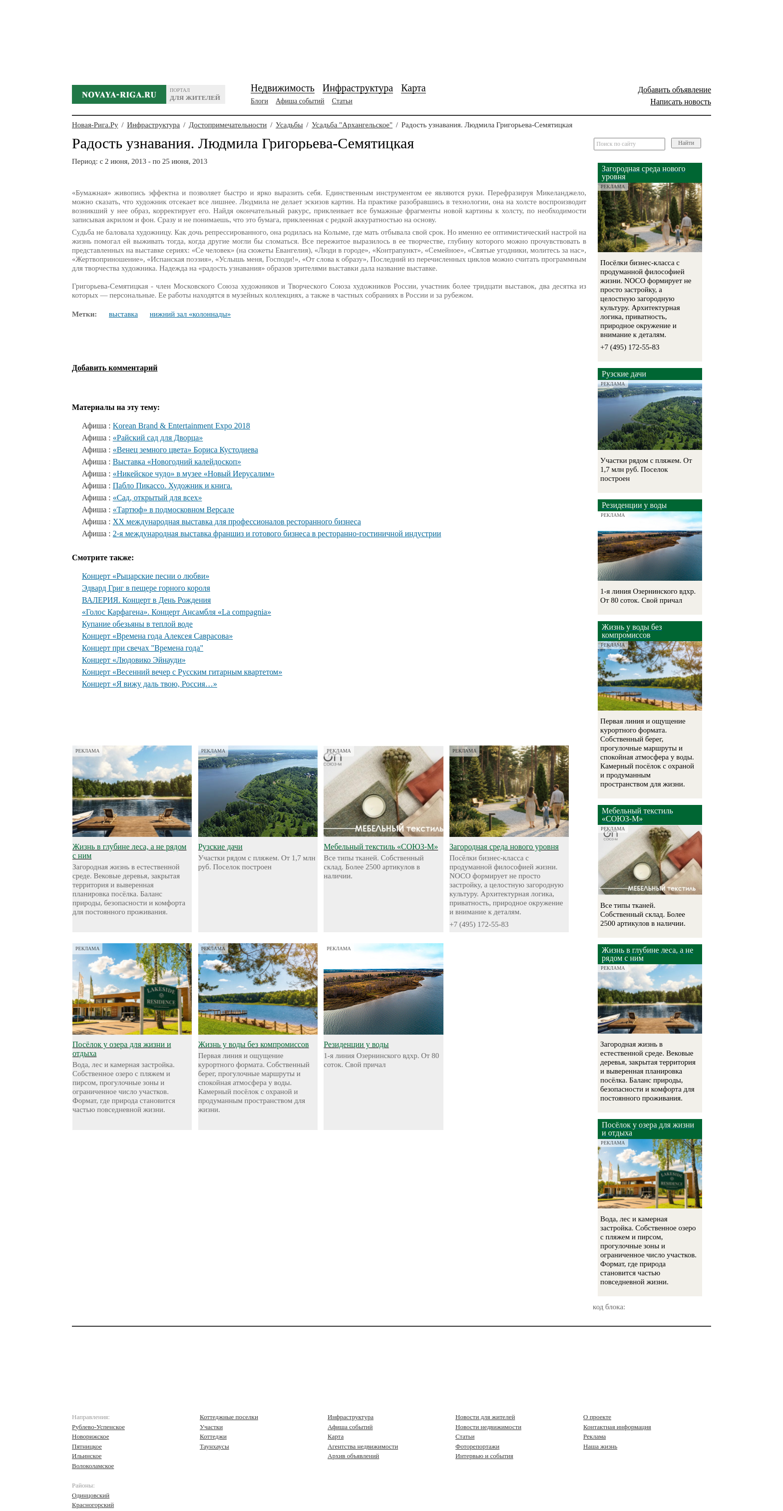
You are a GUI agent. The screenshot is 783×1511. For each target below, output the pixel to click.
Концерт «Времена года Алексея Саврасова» (157, 636)
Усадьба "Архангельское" (352, 125)
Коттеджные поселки (229, 1417)
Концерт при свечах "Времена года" (142, 648)
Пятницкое (87, 1446)
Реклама (594, 1436)
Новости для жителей (485, 1417)
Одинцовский (90, 1495)
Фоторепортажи (477, 1446)
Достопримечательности (228, 125)
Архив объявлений (353, 1456)
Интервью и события (484, 1456)
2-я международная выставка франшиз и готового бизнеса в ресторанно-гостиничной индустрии (277, 533)
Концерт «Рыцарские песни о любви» (145, 576)
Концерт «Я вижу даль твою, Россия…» (149, 684)
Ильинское (87, 1456)
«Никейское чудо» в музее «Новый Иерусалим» (194, 473)
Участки (211, 1427)
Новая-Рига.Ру (95, 125)
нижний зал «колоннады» (190, 314)
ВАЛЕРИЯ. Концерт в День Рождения (146, 600)
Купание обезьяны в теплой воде (137, 624)
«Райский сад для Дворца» (158, 437)
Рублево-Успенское (98, 1427)
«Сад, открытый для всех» (157, 497)
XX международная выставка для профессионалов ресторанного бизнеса (237, 521)
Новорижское (90, 1436)
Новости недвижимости (488, 1427)
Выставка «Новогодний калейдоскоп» (177, 461)
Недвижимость (283, 87)
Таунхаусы (214, 1446)
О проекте (597, 1417)
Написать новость (680, 101)
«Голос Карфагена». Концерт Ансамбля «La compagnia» (176, 612)
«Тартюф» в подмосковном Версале (173, 509)
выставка (123, 314)
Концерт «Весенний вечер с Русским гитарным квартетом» (182, 672)
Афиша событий (300, 101)
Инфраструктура (358, 87)
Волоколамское (93, 1466)
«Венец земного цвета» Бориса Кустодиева (185, 449)
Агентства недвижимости (363, 1446)
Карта (413, 87)
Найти (686, 142)
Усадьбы (289, 125)
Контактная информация (617, 1427)
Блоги (259, 101)
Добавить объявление (674, 89)
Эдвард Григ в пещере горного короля (146, 588)
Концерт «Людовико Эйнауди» (134, 660)
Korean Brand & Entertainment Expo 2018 (181, 425)
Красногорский (93, 1505)
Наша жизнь (600, 1446)
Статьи (342, 101)
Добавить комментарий (114, 368)
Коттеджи (213, 1436)
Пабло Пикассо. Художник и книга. (172, 485)
